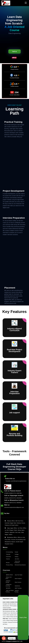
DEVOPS (8, 588)
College (17, 554)
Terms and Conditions (17, 562)
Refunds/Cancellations (20, 564)
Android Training (16, 591)
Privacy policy (9, 564)
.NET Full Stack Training (10, 591)
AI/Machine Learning (8, 585)
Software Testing (8, 581)
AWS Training (18, 588)
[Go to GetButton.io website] (3, 641)
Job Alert (17, 558)
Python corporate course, (11, 614)
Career (16, 552)
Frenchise (8, 556)
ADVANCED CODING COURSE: (9, 609)
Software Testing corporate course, (13, 616)
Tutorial (8, 558)
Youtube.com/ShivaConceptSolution (16, 481)
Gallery (16, 556)
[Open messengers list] (4, 638)
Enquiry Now (23, 617)
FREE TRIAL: (6, 618)
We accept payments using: (11, 628)
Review (8, 562)
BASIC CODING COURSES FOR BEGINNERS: (13, 602)
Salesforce (17, 585)
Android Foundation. (7, 607)
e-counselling (9, 552)
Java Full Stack (18, 574)
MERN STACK (9, 574)
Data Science (18, 582)
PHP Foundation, (13, 605)
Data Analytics (18, 578)
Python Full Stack (9, 578)
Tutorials (8, 554)
